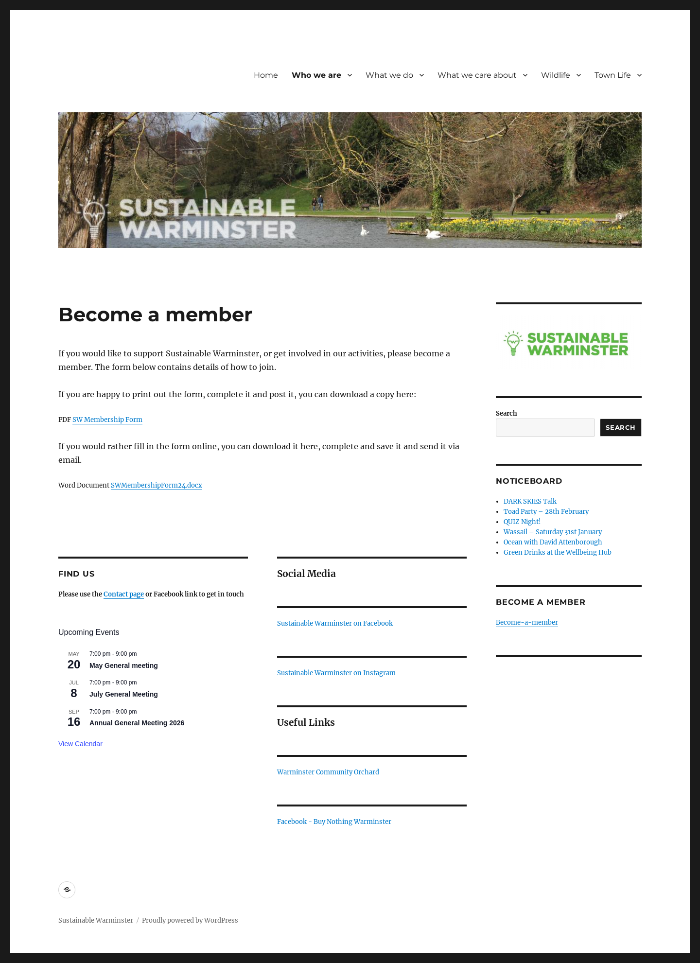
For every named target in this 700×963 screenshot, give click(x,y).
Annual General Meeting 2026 (136, 723)
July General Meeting (123, 694)
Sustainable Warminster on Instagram (336, 673)
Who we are (316, 75)
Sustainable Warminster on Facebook (335, 623)
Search (506, 413)
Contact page (124, 594)
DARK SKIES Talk (530, 501)
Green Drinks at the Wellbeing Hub (558, 552)
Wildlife (555, 75)
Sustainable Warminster (95, 920)
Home (266, 75)
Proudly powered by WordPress (190, 920)
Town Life (613, 75)
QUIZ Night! (522, 522)
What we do (389, 75)
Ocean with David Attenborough (553, 542)
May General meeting (123, 665)
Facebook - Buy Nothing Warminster (334, 822)
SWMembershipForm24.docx (156, 485)
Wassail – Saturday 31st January (553, 532)
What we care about (477, 75)
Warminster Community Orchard (328, 772)
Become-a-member (527, 622)
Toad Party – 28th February (546, 512)
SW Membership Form (107, 420)
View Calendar (80, 744)
